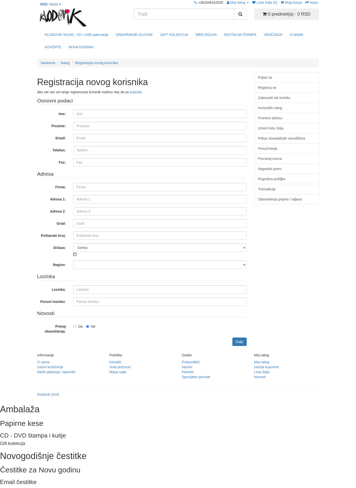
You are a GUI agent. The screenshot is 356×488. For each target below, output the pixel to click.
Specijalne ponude (196, 377)
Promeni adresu (270, 118)
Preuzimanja (267, 148)
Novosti (260, 377)
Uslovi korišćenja (50, 367)
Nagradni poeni (270, 169)
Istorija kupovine (266, 367)
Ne (90, 326)
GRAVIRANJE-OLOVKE (134, 35)
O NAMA (296, 35)
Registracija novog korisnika (96, 63)
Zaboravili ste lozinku (274, 98)
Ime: (62, 114)
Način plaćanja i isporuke (56, 372)
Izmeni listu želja (271, 128)
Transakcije (267, 189)
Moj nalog (261, 362)
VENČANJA (273, 35)
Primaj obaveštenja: (55, 328)
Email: (60, 138)
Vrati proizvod (120, 367)
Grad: (61, 223)
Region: (59, 265)
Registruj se (267, 88)
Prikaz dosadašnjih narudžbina (281, 138)
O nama (43, 362)
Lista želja (261, 372)
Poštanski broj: (53, 236)
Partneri (188, 372)
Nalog (65, 63)
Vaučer (187, 367)
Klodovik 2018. (48, 394)
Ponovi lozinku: (53, 302)
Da (78, 326)
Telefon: (59, 150)
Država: (59, 248)
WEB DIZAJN (206, 35)
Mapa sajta (118, 372)
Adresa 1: (58, 199)
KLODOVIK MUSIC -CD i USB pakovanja (76, 35)
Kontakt (115, 362)
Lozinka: (59, 290)
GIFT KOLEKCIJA (174, 35)
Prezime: (58, 126)
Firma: (60, 187)
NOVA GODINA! (81, 47)
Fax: (62, 162)
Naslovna (48, 63)
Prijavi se (265, 77)
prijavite (136, 92)
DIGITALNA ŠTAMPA (240, 35)
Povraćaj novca (270, 159)
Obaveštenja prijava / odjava (280, 199)
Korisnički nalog (270, 108)
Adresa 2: (58, 211)
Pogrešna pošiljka (272, 179)
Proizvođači (191, 362)
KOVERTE (53, 47)
